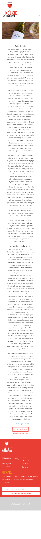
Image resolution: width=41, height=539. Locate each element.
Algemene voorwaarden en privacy (10, 458)
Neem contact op (20, 434)
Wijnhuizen (6, 466)
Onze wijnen (6, 463)
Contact (25, 467)
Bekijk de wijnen (20, 429)
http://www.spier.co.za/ (20, 424)
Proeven (25, 463)
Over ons (25, 460)
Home (24, 457)
